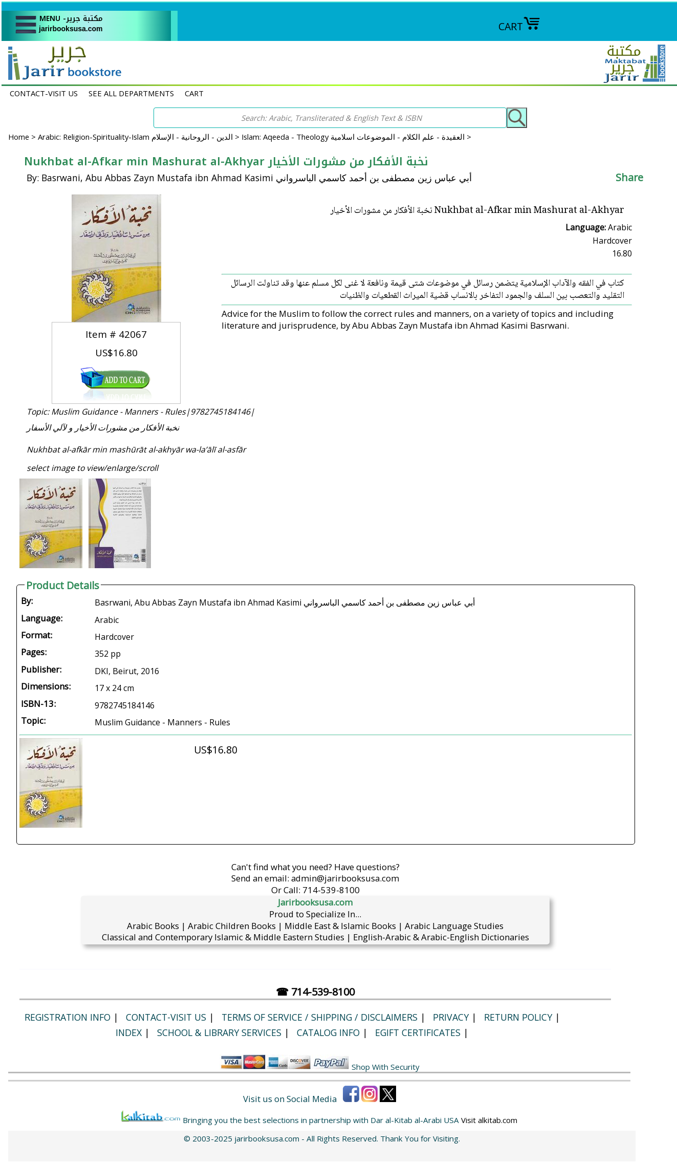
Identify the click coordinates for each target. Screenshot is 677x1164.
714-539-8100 (331, 890)
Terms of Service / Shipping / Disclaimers (320, 1017)
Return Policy (518, 1017)
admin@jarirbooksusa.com (345, 878)
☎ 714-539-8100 (315, 992)
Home (18, 137)
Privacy (451, 1017)
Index (129, 1032)
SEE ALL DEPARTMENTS (131, 93)
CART (519, 26)
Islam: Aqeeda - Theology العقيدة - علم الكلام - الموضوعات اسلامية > (356, 137)
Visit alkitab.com (489, 1120)
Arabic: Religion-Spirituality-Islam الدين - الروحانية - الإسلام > (140, 137)
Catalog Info (328, 1032)
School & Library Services (219, 1032)
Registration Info (68, 1017)
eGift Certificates (418, 1032)
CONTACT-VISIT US (44, 93)
